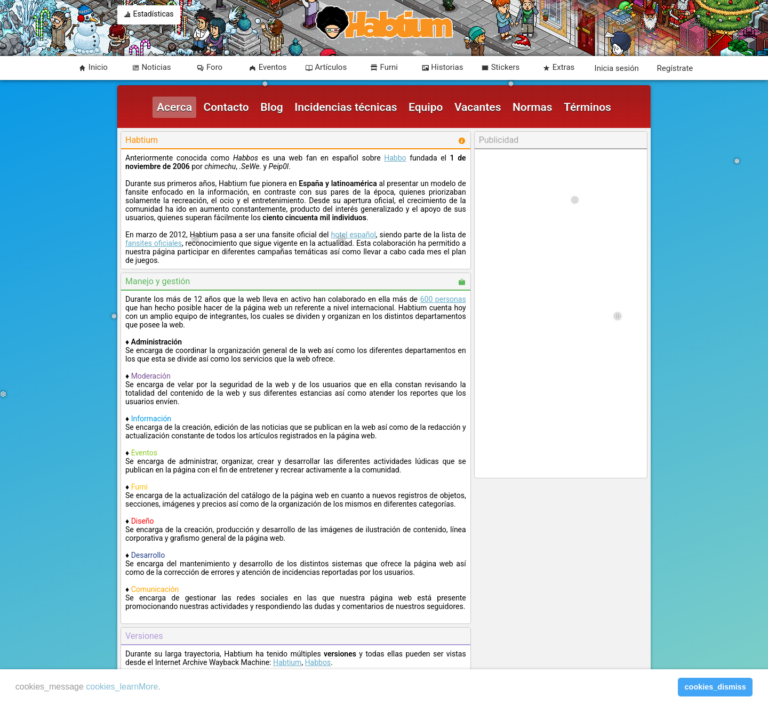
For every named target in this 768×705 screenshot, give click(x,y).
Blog (271, 107)
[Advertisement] (561, 314)
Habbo (395, 158)
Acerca (174, 107)
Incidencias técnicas (345, 107)
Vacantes (477, 107)
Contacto (226, 107)
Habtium (287, 662)
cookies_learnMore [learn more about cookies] (122, 686)
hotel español (353, 234)
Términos (587, 107)
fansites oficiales (153, 243)
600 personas (443, 299)
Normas (533, 107)
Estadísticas (149, 15)
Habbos (318, 662)
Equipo (426, 107)
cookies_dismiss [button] (715, 687)
